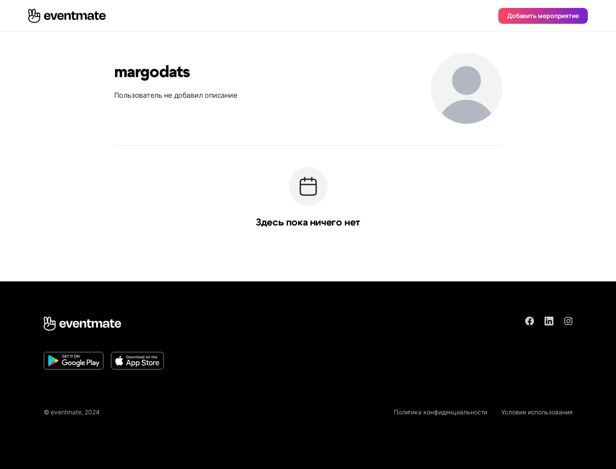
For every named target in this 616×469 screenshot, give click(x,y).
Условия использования (536, 412)
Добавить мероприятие (543, 15)
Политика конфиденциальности (441, 412)
